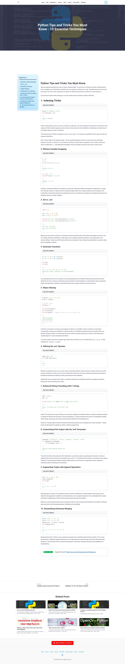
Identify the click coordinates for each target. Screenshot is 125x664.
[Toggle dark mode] (106, 2)
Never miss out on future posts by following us (81, 552)
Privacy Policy (76, 2)
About (65, 2)
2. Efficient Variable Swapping (28, 82)
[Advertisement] (62, 62)
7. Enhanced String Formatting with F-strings (28, 94)
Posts (47, 2)
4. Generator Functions (26, 86)
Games (56, 651)
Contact (69, 2)
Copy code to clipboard (48, 105)
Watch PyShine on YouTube (62, 643)
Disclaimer (83, 2)
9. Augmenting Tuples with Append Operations (27, 102)
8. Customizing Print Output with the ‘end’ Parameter (27, 98)
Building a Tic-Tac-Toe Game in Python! (76, 586)
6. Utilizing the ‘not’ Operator (27, 91)
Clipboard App (69, 651)
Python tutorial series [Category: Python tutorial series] (62, 19)
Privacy (75, 651)
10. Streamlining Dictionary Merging (27, 105)
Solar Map (61, 651)
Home (43, 2)
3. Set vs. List (23, 84)
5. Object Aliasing (24, 88)
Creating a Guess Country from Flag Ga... (48, 586)
